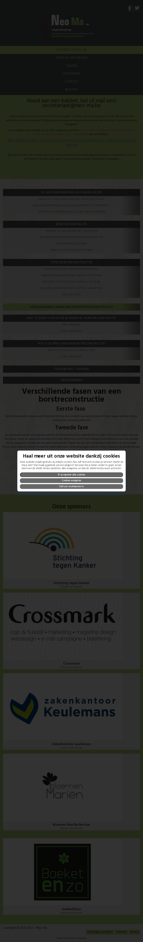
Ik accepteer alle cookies (71, 475)
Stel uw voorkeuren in (71, 486)
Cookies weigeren (71, 481)
